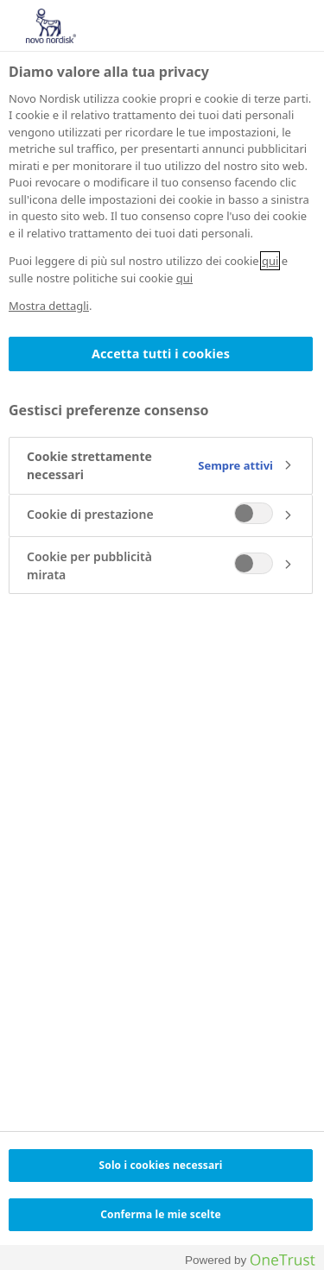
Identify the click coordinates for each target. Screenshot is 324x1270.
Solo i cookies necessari (161, 1165)
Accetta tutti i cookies (161, 353)
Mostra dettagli (49, 305)
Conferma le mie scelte (160, 1214)
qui (270, 261)
